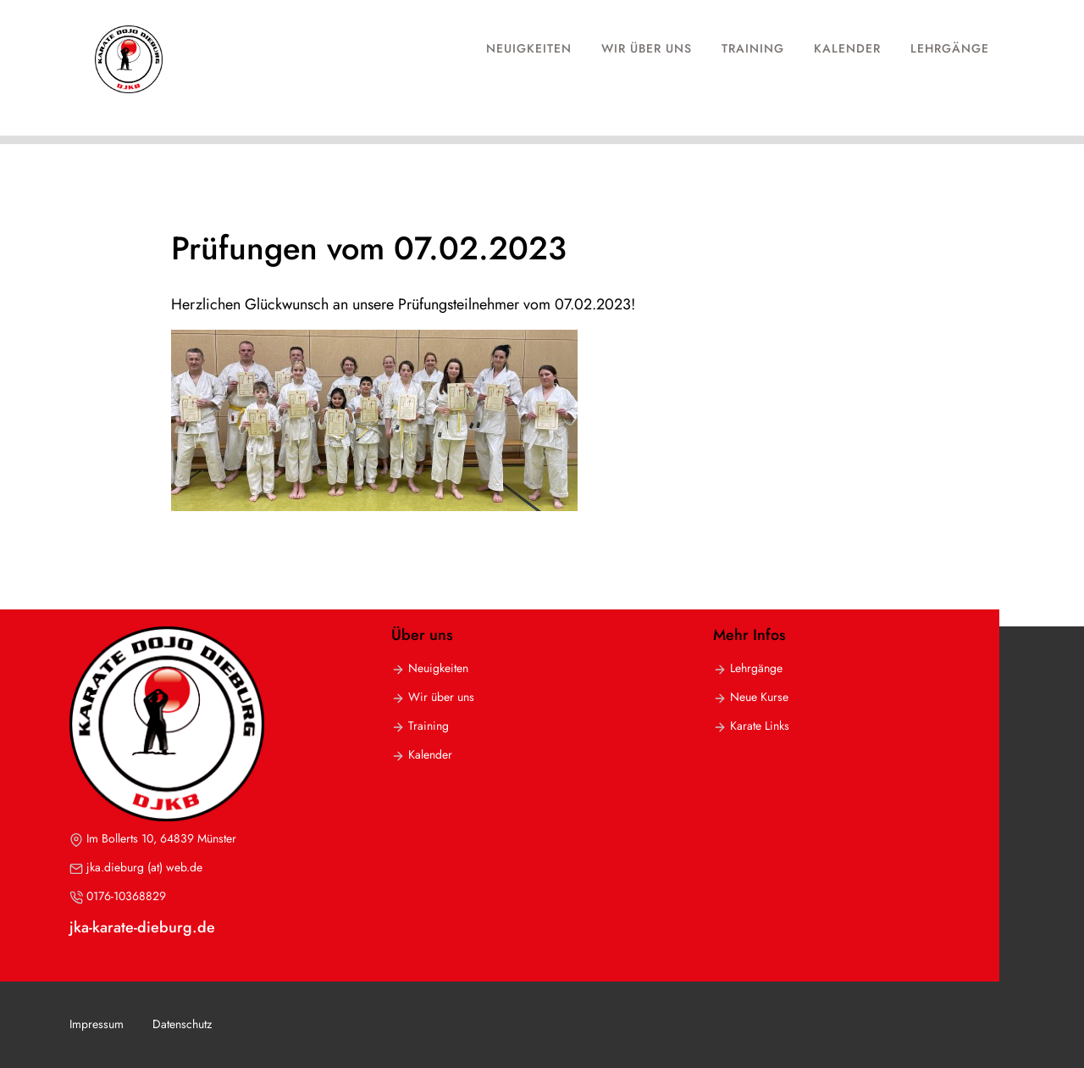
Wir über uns (646, 48)
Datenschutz (182, 1023)
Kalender (847, 48)
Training (753, 48)
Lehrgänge (949, 48)
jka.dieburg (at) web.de (144, 867)
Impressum (96, 1023)
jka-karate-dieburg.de (142, 927)
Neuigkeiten (529, 48)
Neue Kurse (759, 696)
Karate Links (759, 725)
